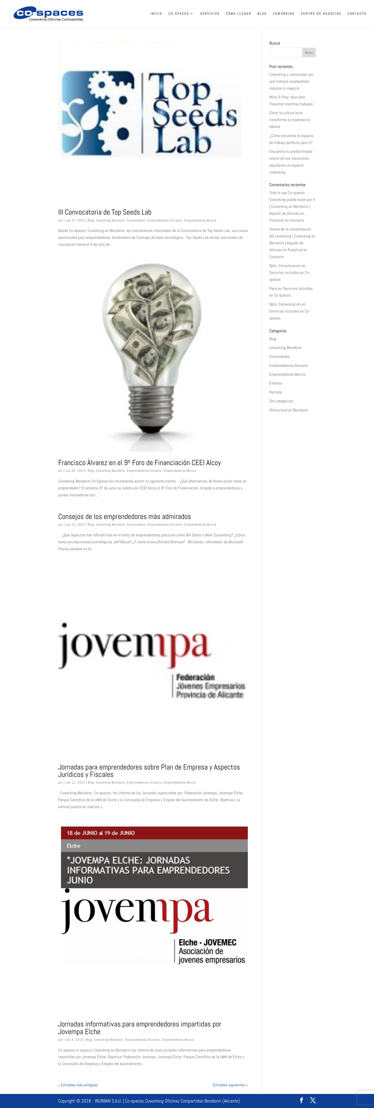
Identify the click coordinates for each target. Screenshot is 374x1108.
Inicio (156, 14)
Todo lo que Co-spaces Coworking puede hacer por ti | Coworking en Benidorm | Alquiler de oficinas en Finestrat (292, 206)
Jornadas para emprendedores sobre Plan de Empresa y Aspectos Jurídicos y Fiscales (149, 770)
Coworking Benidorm (110, 220)
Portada (275, 392)
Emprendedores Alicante (164, 220)
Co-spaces (178, 14)
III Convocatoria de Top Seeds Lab (104, 212)
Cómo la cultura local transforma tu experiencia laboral (289, 119)
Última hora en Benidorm (288, 410)
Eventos (275, 383)
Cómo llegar (238, 14)
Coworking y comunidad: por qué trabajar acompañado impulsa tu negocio (291, 81)
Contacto (357, 14)
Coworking (284, 14)
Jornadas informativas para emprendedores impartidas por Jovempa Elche (139, 1027)
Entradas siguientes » (230, 1084)
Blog (262, 14)
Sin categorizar (281, 401)
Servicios (210, 14)
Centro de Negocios (321, 14)
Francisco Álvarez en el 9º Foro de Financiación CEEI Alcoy (139, 462)
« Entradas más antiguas (78, 1084)
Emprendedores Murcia (200, 220)
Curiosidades (136, 220)
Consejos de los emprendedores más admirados (124, 516)
